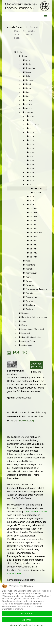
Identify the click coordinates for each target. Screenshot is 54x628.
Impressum (39, 625)
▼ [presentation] (11, 52)
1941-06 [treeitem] (38, 188)
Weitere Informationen (21, 625)
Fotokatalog (26, 420)
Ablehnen (27, 620)
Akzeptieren (27, 613)
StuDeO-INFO (14, 573)
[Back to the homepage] (27, 6)
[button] (45, 16)
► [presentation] (19, 60)
